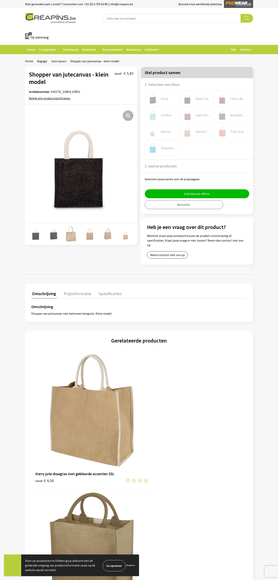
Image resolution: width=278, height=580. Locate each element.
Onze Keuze (70, 49)
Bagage (42, 61)
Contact (245, 49)
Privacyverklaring (211, 472)
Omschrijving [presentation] (43, 292)
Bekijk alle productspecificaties (51, 98)
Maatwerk (89, 49)
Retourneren (152, 472)
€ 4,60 (98, 412)
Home (31, 49)
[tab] (43, 293)
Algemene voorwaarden (215, 460)
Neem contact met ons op (167, 255)
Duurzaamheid (113, 49)
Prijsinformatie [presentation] (74, 292)
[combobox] (171, 18)
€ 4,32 (206, 412)
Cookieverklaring (211, 466)
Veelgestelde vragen (157, 466)
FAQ (233, 49)
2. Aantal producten (161, 166)
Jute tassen (58, 61)
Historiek (93, 472)
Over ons (93, 477)
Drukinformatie (97, 466)
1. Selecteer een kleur (162, 84)
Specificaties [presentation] (105, 292)
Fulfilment (152, 49)
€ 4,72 (152, 418)
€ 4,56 (44, 418)
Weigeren (130, 565)
